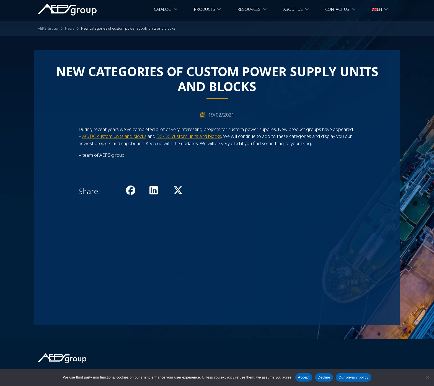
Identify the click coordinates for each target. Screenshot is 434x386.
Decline (324, 377)
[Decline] (427, 377)
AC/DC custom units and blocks (114, 136)
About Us (293, 10)
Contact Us (337, 10)
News (69, 28)
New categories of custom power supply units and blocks (128, 28)
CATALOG (162, 10)
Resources (248, 10)
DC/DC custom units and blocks (188, 136)
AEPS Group (48, 28)
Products (204, 10)
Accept (303, 377)
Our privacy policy (353, 377)
